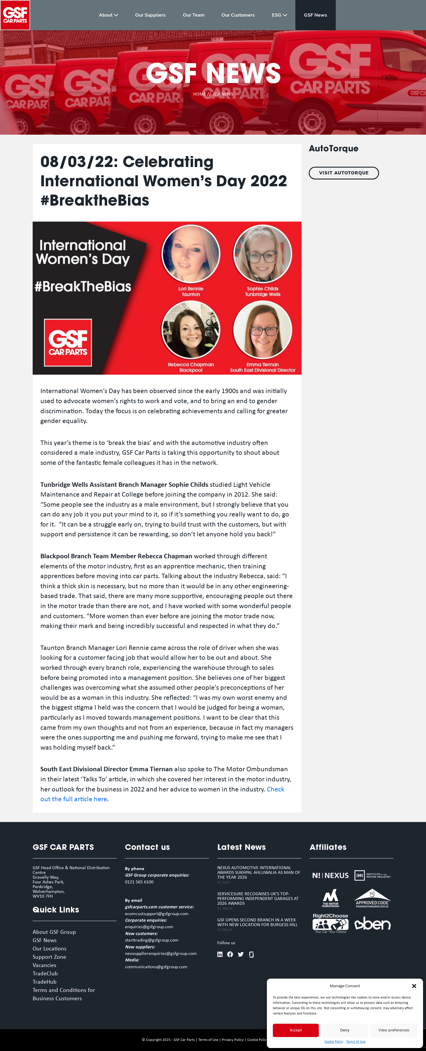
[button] (414, 986)
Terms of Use (355, 1042)
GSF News (45, 941)
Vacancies (44, 966)
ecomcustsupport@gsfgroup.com (157, 914)
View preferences (394, 1030)
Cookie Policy (333, 1042)
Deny (344, 1030)
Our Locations (49, 949)
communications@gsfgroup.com (156, 967)
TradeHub (45, 982)
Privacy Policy (233, 1040)
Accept (296, 1030)
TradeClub (45, 974)
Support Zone (49, 957)
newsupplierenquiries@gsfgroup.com (161, 953)
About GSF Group (54, 932)
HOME (199, 94)
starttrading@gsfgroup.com (151, 940)
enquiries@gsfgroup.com (149, 927)
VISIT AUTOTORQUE (344, 173)
